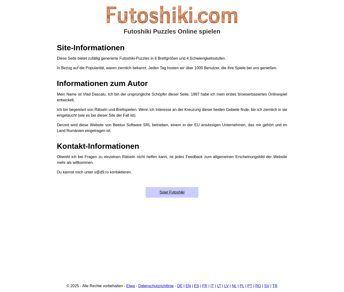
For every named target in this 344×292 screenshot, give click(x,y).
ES (196, 286)
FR (204, 286)
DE (179, 286)
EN (188, 286)
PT (249, 286)
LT (219, 286)
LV (226, 286)
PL (242, 286)
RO (258, 286)
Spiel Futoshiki (172, 192)
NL (234, 286)
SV (266, 286)
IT (212, 286)
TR (274, 286)
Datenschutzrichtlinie (156, 286)
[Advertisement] (172, 243)
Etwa (130, 286)
